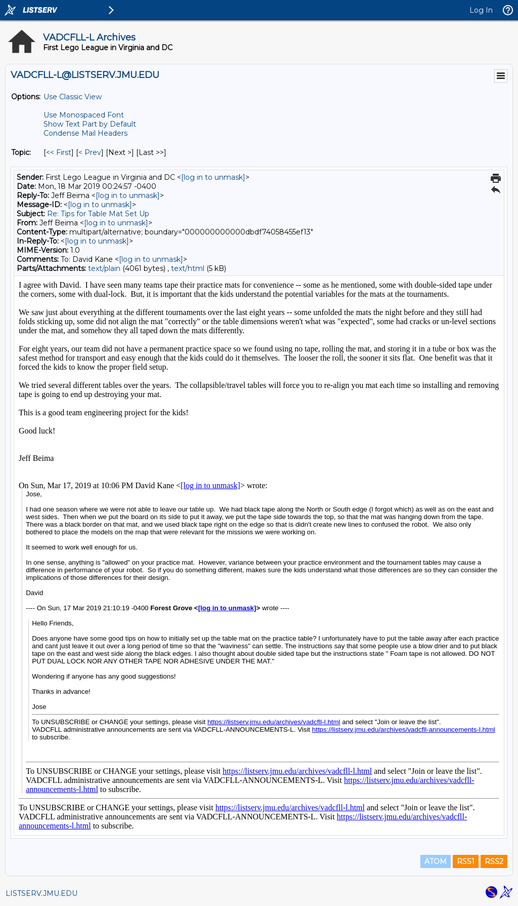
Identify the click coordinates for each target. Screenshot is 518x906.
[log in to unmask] (213, 177)
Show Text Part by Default (90, 124)
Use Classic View (73, 96)
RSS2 (494, 861)
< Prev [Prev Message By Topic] (89, 152)
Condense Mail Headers (85, 133)
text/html (187, 268)
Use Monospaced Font (84, 115)
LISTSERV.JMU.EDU (41, 893)
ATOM (435, 861)
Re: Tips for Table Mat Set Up (98, 213)
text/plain (104, 268)
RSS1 (465, 861)
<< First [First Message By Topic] (58, 152)
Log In (481, 10)
